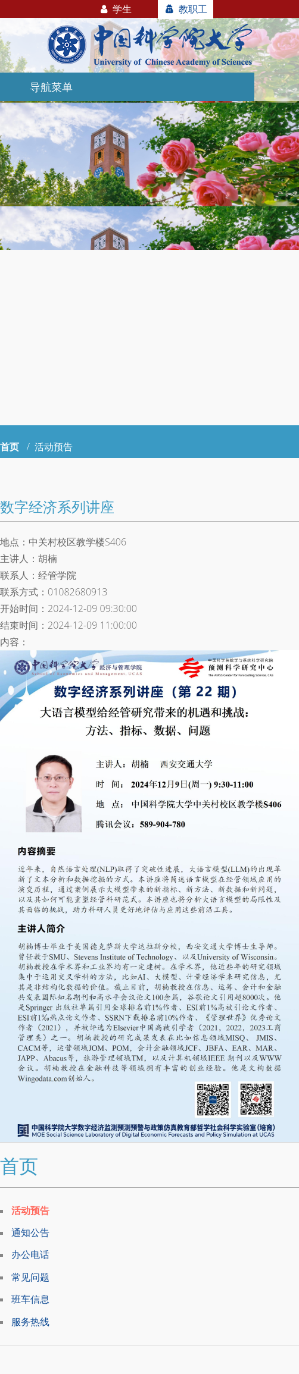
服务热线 (30, 1321)
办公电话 (30, 1254)
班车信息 (30, 1299)
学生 (115, 8)
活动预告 (30, 1210)
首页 (9, 446)
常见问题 (30, 1277)
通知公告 (30, 1232)
